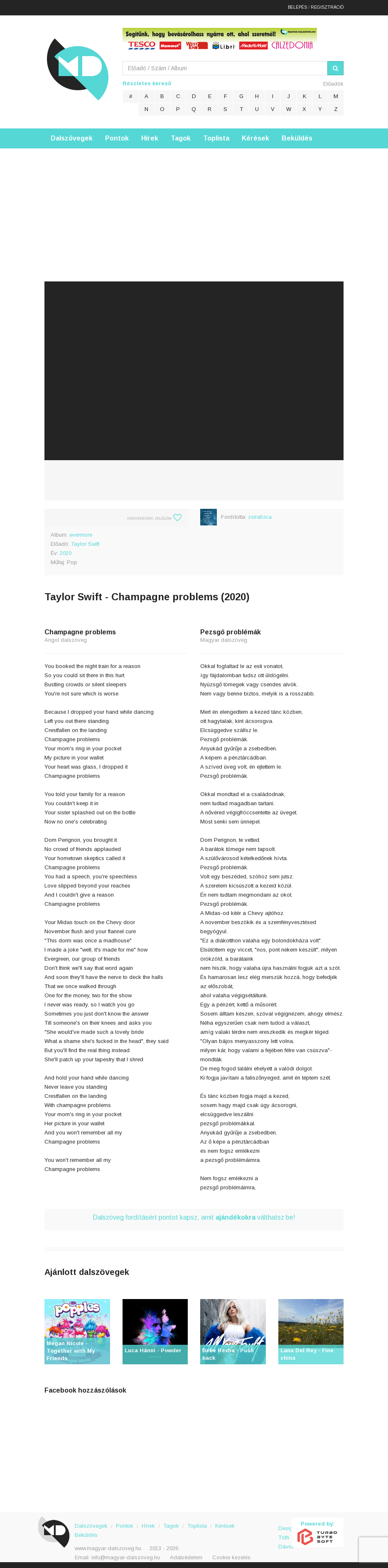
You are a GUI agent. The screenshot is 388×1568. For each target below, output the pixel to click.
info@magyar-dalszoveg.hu (125, 1555)
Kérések (255, 135)
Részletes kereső (147, 80)
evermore (80, 532)
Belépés (297, 6)
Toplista (216, 135)
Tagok (181, 135)
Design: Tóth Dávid (285, 1530)
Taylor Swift (85, 541)
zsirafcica (260, 514)
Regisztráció (327, 6)
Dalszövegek (72, 135)
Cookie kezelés (231, 1555)
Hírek (149, 135)
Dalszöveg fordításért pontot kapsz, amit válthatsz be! (194, 1214)
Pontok (117, 135)
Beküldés (297, 135)
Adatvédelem (186, 1555)
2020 (65, 550)
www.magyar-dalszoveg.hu (108, 1546)
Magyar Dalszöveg (77, 66)
